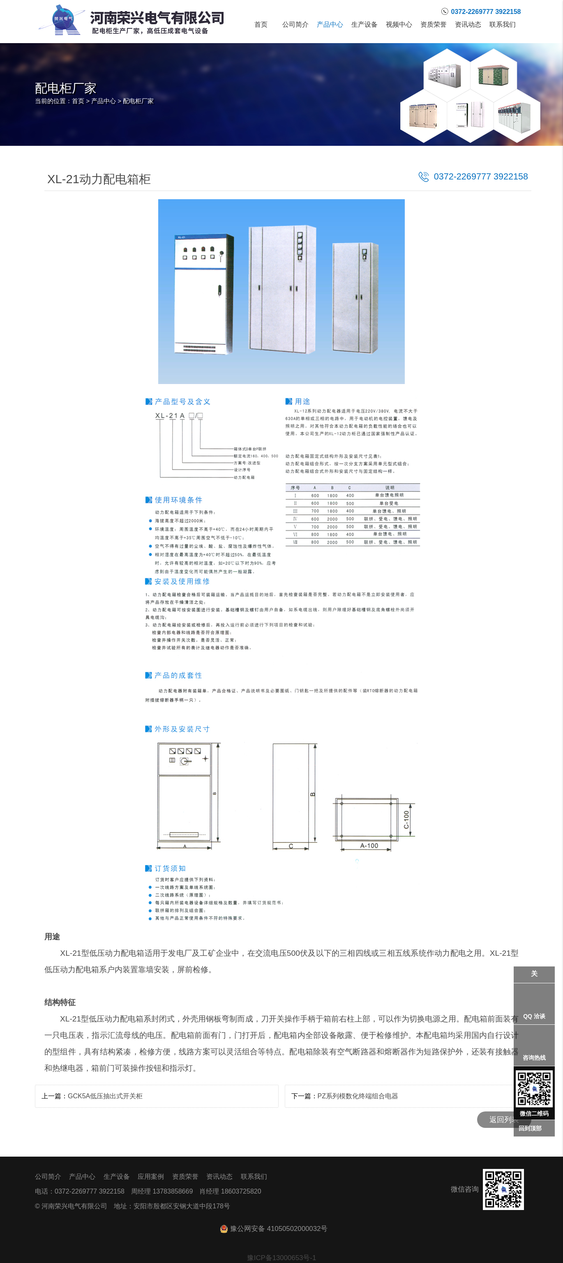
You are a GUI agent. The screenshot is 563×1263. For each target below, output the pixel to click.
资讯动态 (468, 24)
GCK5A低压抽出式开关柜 (105, 1096)
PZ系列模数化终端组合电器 (358, 1096)
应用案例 (151, 1176)
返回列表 (504, 1120)
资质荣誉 (433, 24)
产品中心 (330, 24)
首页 (261, 24)
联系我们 (502, 24)
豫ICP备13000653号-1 (281, 1258)
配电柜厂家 (138, 100)
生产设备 (364, 24)
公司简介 (295, 24)
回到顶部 (530, 1128)
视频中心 (399, 24)
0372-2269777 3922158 (481, 176)
